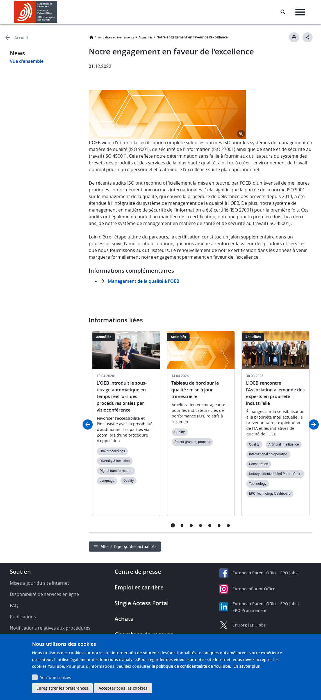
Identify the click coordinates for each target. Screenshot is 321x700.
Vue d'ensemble (27, 61)
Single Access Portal (142, 603)
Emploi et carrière (139, 587)
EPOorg (240, 625)
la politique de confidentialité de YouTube (191, 666)
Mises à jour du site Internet (39, 583)
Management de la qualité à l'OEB (143, 281)
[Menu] (300, 12)
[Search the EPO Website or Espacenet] (283, 12)
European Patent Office (255, 572)
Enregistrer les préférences (62, 688)
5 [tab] (210, 525)
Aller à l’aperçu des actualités (128, 546)
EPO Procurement (250, 610)
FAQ (14, 605)
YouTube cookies (55, 677)
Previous (88, 424)
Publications (23, 617)
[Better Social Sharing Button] (307, 37)
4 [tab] (200, 525)
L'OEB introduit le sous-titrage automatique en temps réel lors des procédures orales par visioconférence (122, 396)
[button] (58, 12)
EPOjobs (258, 625)
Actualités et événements (116, 37)
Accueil (21, 37)
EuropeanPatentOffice (254, 588)
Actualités (145, 37)
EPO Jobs (288, 572)
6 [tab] (219, 525)
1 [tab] (172, 525)
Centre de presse (138, 571)
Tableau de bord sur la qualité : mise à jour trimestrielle (195, 390)
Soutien (20, 571)
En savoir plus (246, 666)
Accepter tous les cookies (123, 688)
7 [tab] (228, 525)
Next (314, 424)
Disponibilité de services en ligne (44, 594)
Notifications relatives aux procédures (50, 628)
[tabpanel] (126, 427)
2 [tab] (182, 525)
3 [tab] (191, 525)
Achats (124, 619)
